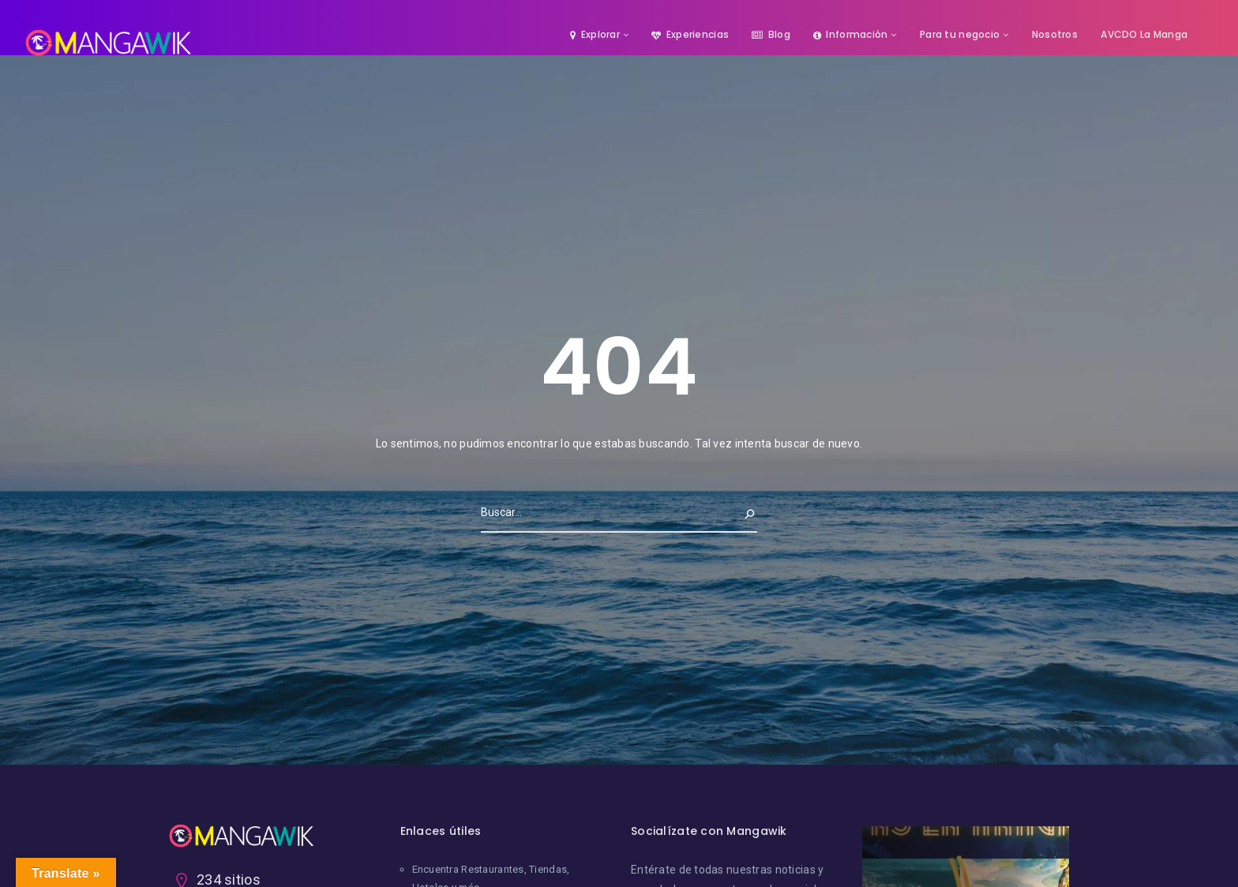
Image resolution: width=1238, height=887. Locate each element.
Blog (771, 34)
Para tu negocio (960, 34)
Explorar (595, 34)
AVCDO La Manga (1144, 34)
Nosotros (1055, 34)
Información (850, 34)
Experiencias (690, 34)
